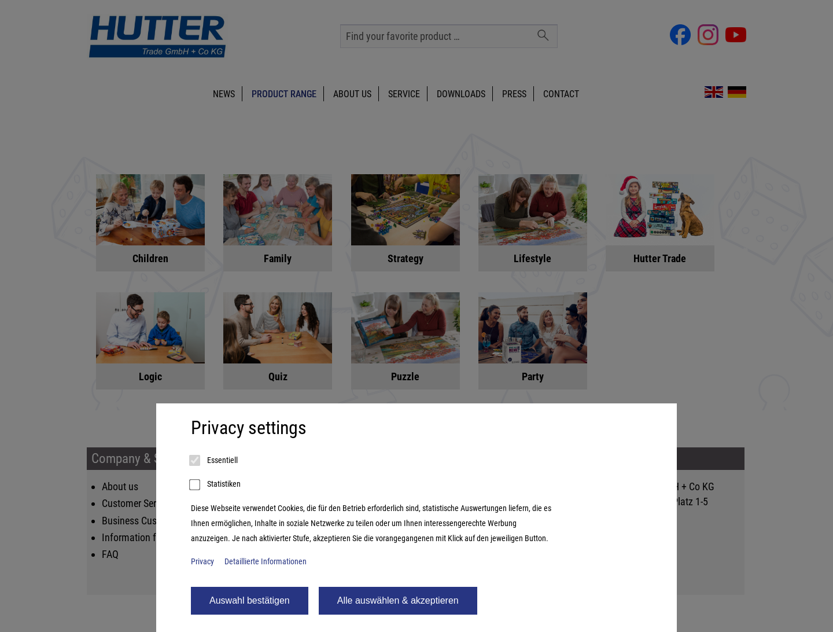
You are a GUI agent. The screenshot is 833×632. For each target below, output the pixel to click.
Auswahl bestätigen (249, 600)
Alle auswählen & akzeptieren (398, 600)
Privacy (202, 562)
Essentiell (214, 460)
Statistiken (216, 485)
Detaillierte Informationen (265, 562)
